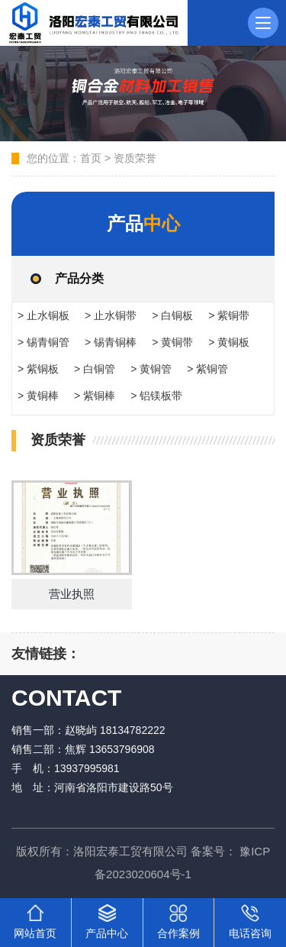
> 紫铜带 (228, 315)
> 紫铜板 (38, 369)
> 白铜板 (172, 315)
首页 (90, 158)
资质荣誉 (135, 158)
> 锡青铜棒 (111, 342)
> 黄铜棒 (38, 395)
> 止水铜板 (43, 315)
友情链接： (45, 653)
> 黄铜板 (228, 342)
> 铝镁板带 (156, 395)
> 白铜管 (94, 369)
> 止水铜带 (111, 315)
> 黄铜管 (151, 369)
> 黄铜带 (172, 342)
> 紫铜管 (207, 369)
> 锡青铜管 (43, 342)
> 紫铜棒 (94, 395)
